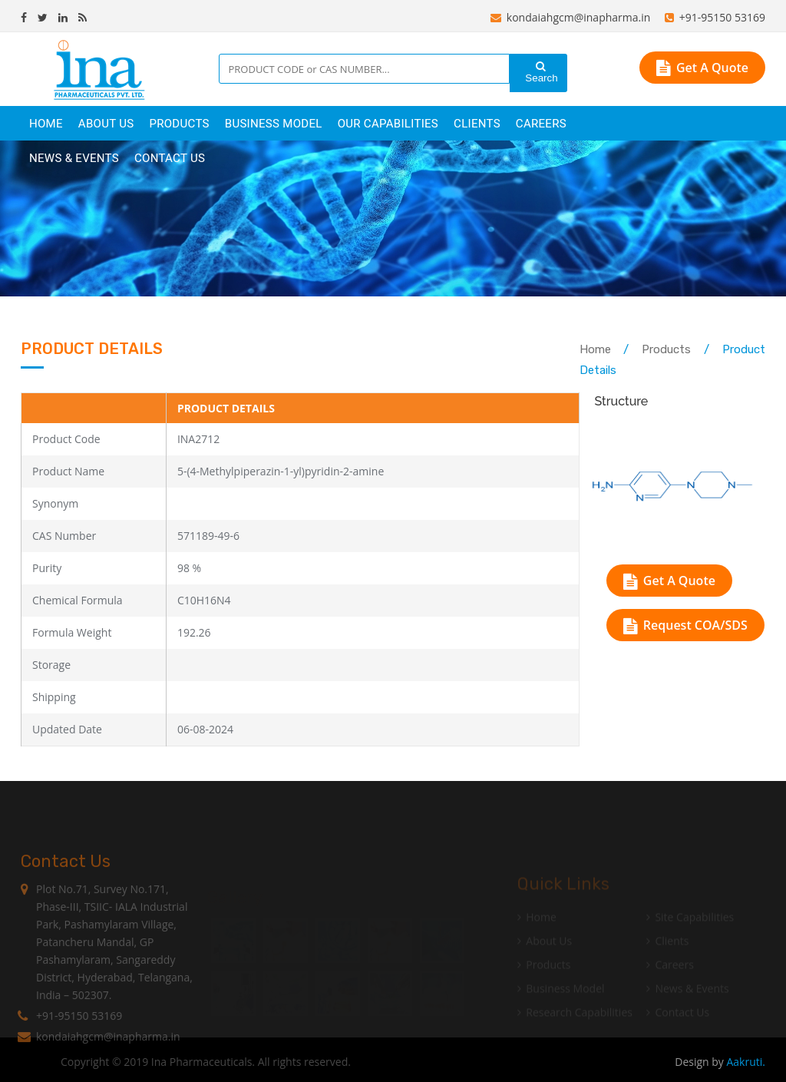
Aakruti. (745, 1061)
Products (666, 349)
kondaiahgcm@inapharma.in (570, 17)
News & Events (74, 158)
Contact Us (169, 158)
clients (477, 124)
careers (541, 124)
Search (540, 72)
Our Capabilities (388, 124)
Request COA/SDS (685, 625)
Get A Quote (702, 67)
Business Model (273, 124)
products (179, 124)
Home (46, 124)
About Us (106, 124)
